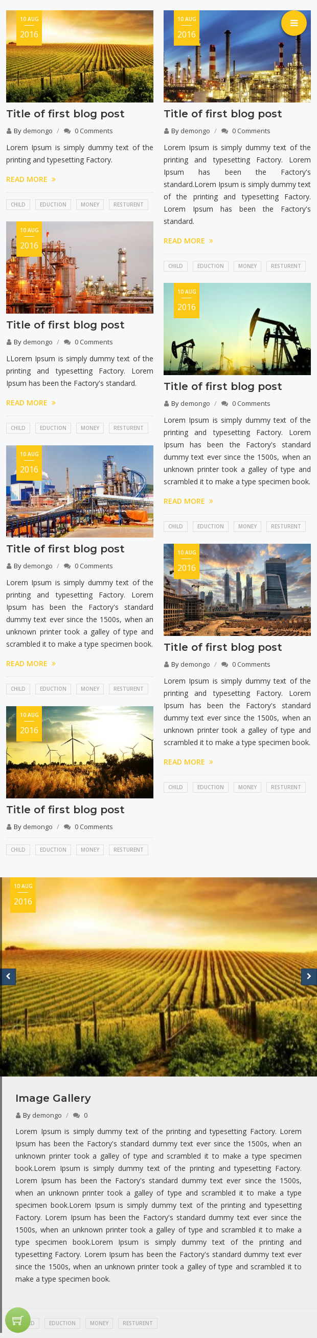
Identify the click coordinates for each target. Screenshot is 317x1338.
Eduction (53, 204)
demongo (38, 130)
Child (18, 204)
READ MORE (31, 179)
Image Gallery (53, 1098)
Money (90, 204)
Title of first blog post (65, 114)
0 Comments (94, 130)
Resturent (129, 204)
